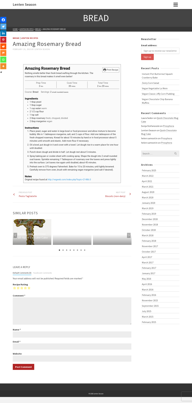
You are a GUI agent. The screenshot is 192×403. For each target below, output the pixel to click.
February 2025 (149, 170)
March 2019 (147, 208)
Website (17, 353)
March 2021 (147, 186)
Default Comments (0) (22, 273)
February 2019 (149, 213)
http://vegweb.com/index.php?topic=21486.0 (69, 179)
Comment (19, 295)
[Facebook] (3, 20)
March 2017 (147, 262)
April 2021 (147, 181)
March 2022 (147, 175)
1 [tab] (59, 250)
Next (129, 235)
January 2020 (148, 202)
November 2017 (150, 246)
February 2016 (149, 294)
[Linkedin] (3, 33)
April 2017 (147, 257)
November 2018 (150, 224)
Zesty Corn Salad (150, 82)
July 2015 (146, 311)
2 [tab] (63, 250)
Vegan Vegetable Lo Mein (155, 88)
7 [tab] (81, 250)
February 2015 (149, 322)
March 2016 (147, 289)
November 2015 (150, 300)
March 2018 (147, 235)
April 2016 (147, 284)
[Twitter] (3, 26)
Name (17, 329)
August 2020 (148, 192)
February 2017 (149, 267)
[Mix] (3, 53)
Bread (16, 38)
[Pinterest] (3, 40)
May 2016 (146, 278)
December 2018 (150, 219)
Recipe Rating (20, 284)
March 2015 (147, 316)
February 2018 (149, 240)
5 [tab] (73, 250)
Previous (15, 235)
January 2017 (148, 273)
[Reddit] (3, 46)
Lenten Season (42, 49)
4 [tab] (70, 250)
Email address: (149, 45)
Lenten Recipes (29, 38)
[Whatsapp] (3, 60)
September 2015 (150, 305)
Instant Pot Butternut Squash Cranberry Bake (157, 75)
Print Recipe (110, 70)
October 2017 (149, 251)
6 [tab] (77, 250)
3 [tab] (66, 250)
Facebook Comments (42, 273)
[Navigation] (175, 4)
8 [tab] (84, 250)
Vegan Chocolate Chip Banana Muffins (157, 101)
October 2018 (149, 229)
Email (16, 341)
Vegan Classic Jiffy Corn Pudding (158, 93)
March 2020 (147, 197)
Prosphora (168, 125)
